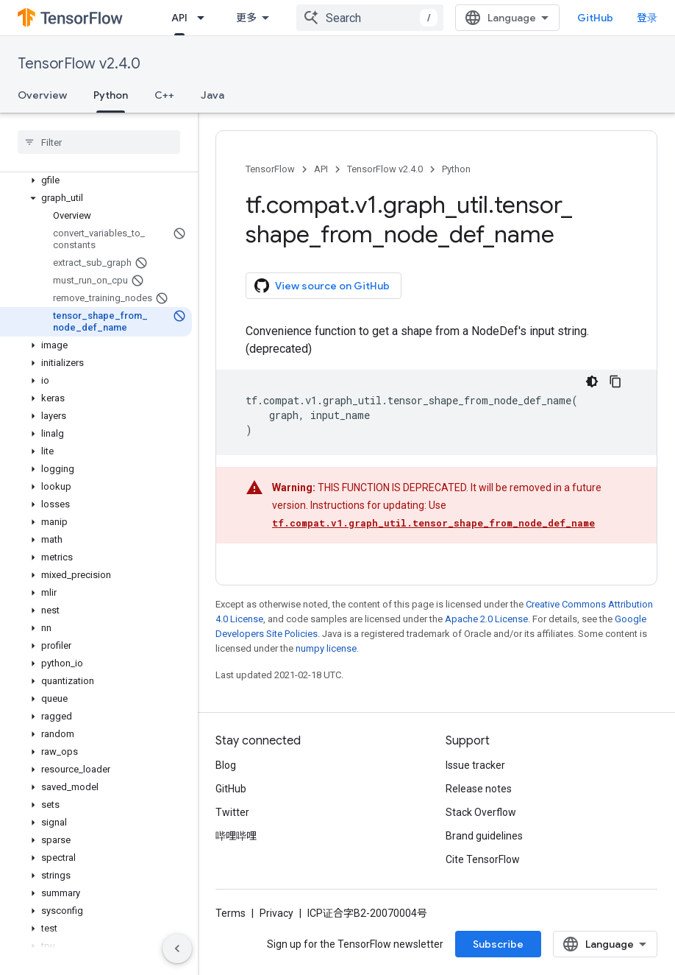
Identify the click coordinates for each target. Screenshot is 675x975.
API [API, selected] (179, 17)
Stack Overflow (481, 812)
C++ (164, 95)
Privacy (276, 913)
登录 (647, 18)
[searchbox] (99, 142)
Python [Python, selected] (110, 95)
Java (212, 95)
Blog (225, 765)
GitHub (595, 17)
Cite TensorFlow (483, 859)
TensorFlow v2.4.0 (79, 63)
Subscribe (498, 944)
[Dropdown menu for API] (205, 17)
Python (456, 169)
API (321, 169)
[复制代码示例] (615, 381)
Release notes (479, 789)
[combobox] (369, 17)
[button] (96, 180)
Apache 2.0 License (486, 618)
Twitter (232, 812)
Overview (42, 95)
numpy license (326, 648)
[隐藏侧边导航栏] (177, 948)
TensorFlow (270, 169)
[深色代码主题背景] (592, 381)
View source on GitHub (322, 285)
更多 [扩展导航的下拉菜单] (246, 17)
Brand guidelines (484, 836)
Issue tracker (475, 765)
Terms (230, 913)
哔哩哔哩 (236, 836)
